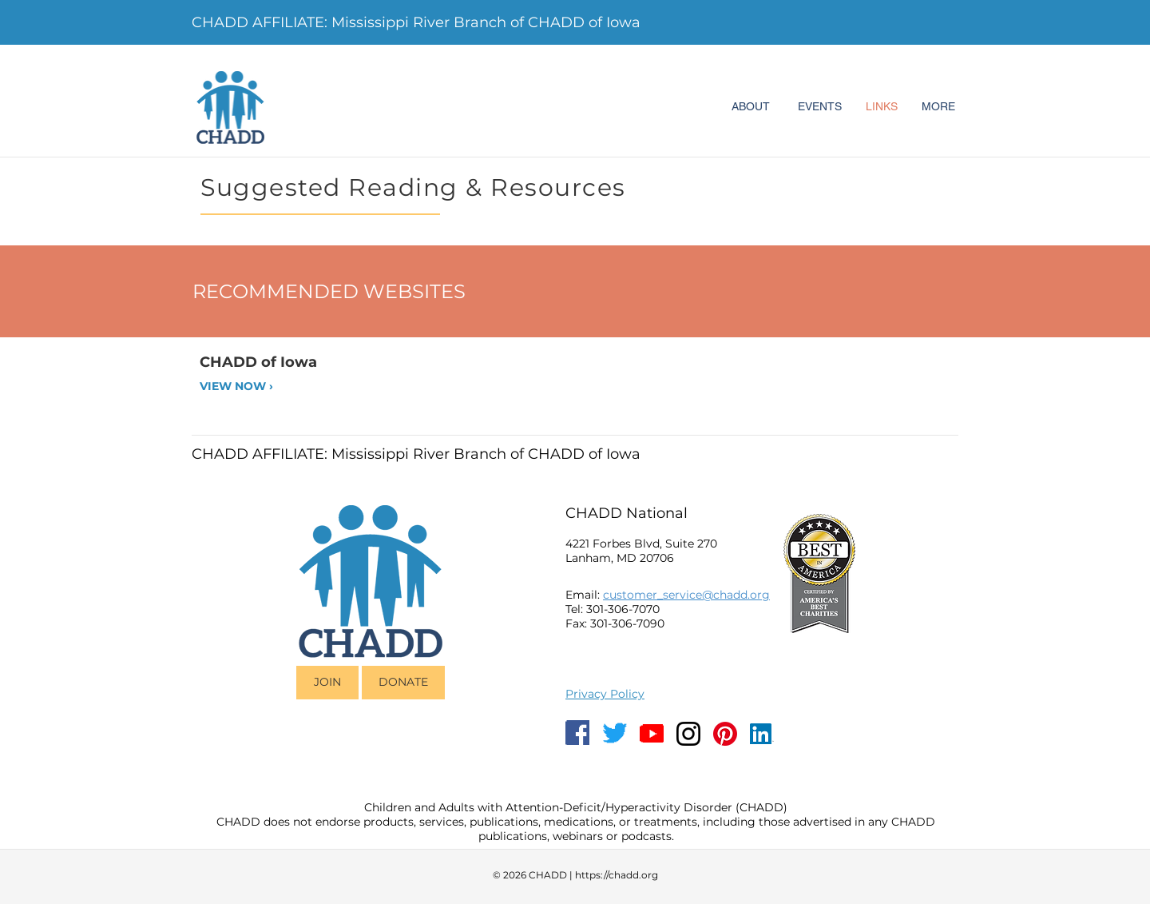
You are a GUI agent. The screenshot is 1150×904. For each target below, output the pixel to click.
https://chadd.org (616, 875)
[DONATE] (403, 682)
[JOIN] (327, 682)
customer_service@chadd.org (686, 594)
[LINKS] (882, 107)
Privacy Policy (604, 694)
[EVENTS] (819, 107)
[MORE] (938, 107)
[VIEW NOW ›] (254, 387)
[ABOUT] (750, 107)
